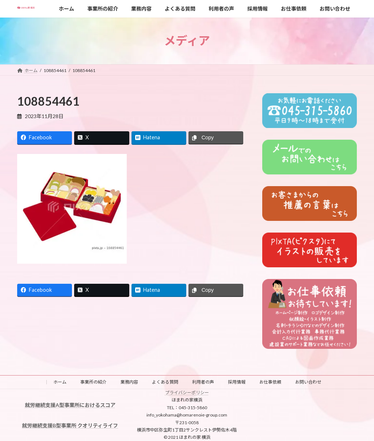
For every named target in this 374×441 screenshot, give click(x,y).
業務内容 (129, 382)
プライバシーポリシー (187, 392)
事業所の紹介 (93, 382)
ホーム (59, 382)
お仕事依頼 (270, 382)
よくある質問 (165, 382)
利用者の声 (203, 382)
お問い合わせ (308, 382)
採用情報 (236, 382)
